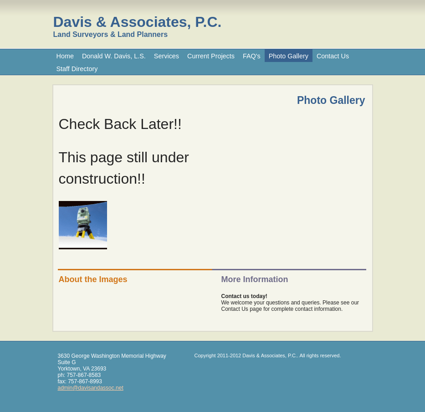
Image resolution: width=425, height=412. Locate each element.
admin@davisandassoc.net (90, 388)
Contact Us (333, 56)
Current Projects (211, 56)
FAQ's (252, 56)
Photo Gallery (288, 56)
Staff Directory (77, 68)
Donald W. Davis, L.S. (114, 56)
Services (166, 56)
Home (65, 56)
